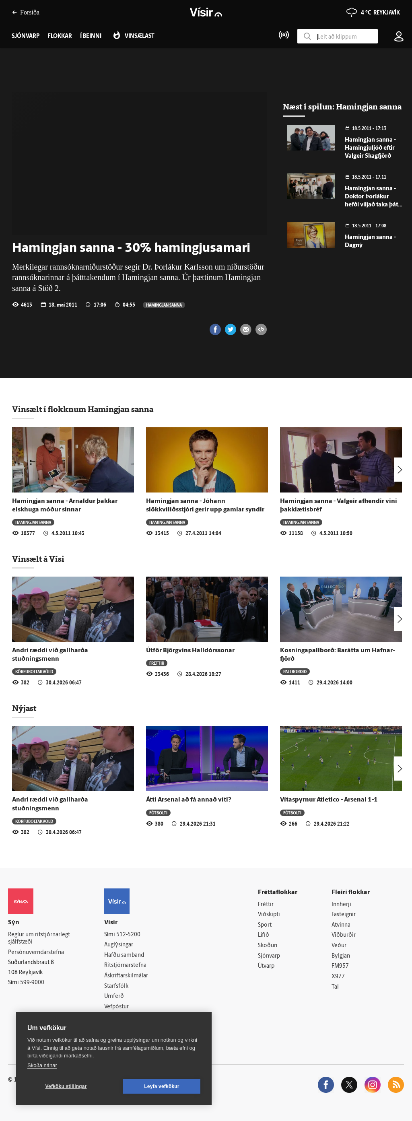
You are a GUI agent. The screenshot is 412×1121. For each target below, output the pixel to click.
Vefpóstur (116, 1007)
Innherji (341, 905)
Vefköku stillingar (66, 1086)
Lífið (263, 935)
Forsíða (25, 12)
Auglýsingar (118, 945)
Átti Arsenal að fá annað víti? (188, 800)
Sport (265, 925)
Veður (339, 946)
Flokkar (59, 36)
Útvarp (266, 966)
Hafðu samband (124, 955)
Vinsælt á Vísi (38, 559)
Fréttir (156, 662)
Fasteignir (344, 915)
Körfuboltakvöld (34, 671)
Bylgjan (341, 956)
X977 (338, 977)
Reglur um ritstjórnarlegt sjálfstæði (39, 939)
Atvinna (341, 925)
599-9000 (32, 983)
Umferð (114, 996)
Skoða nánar (42, 1065)
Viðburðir (344, 935)
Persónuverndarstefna (36, 953)
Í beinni (90, 36)
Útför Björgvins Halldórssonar (190, 650)
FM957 (340, 966)
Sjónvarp (269, 956)
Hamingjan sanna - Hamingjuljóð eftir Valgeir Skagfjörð (370, 148)
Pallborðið (295, 671)
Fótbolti (158, 812)
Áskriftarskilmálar (126, 976)
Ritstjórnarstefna (125, 965)
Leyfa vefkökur (161, 1086)
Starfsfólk (116, 986)
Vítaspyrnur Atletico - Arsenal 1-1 (329, 800)
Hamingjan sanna (164, 304)
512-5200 (128, 935)
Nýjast (24, 708)
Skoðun (267, 946)
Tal (335, 987)
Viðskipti (269, 915)
